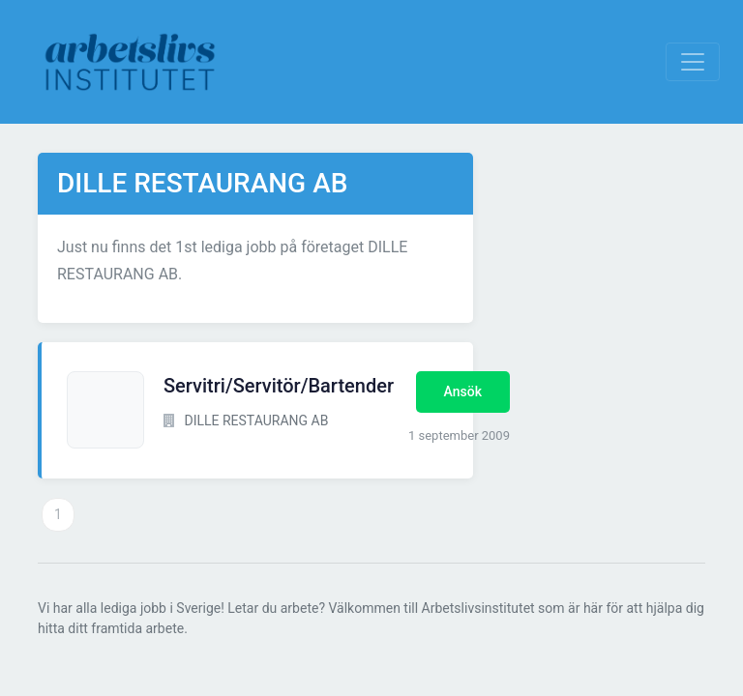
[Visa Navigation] (693, 62)
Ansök (463, 391)
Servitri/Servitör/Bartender (278, 385)
